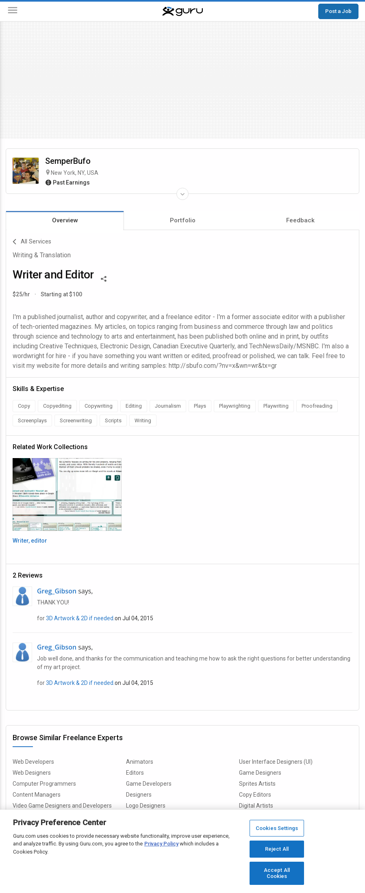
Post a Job (338, 11)
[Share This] (103, 278)
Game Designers (260, 772)
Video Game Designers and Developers (62, 805)
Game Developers (149, 783)
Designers (139, 794)
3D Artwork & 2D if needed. (80, 618)
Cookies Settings (277, 828)
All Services (32, 242)
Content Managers (37, 794)
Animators (139, 761)
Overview (65, 220)
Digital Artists (256, 805)
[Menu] (13, 11)
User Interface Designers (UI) (276, 761)
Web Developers (33, 761)
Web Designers (32, 772)
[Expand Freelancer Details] (182, 194)
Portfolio (183, 220)
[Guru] (182, 11)
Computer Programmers (44, 783)
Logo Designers (145, 805)
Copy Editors (255, 794)
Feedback (300, 220)
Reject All (277, 849)
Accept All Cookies (277, 873)
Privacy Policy (161, 844)
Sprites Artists (257, 783)
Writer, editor (30, 540)
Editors (135, 772)
